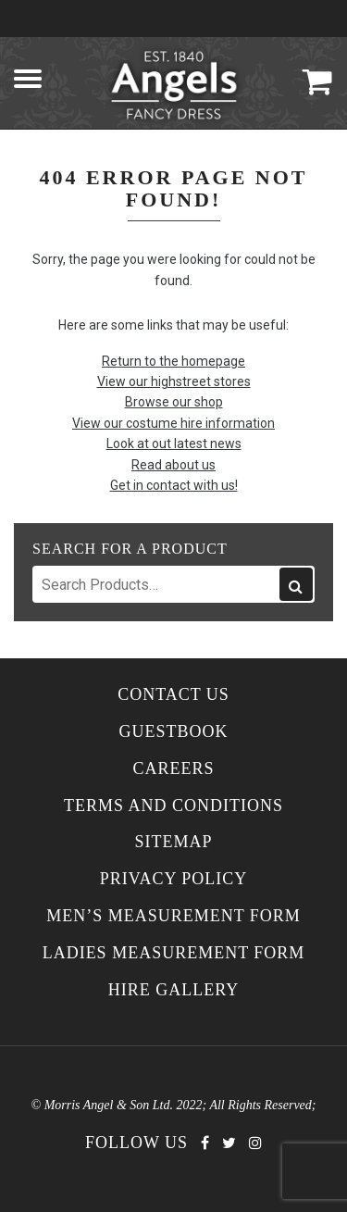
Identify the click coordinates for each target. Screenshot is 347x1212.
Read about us (173, 464)
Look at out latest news (174, 443)
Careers (173, 769)
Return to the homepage (173, 361)
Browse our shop (174, 401)
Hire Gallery (174, 990)
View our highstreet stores (174, 381)
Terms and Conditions (173, 806)
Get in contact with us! (174, 485)
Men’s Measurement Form (173, 916)
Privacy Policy (174, 879)
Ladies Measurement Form (174, 953)
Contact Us (173, 695)
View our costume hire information (173, 423)
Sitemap (173, 842)
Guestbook (173, 732)
